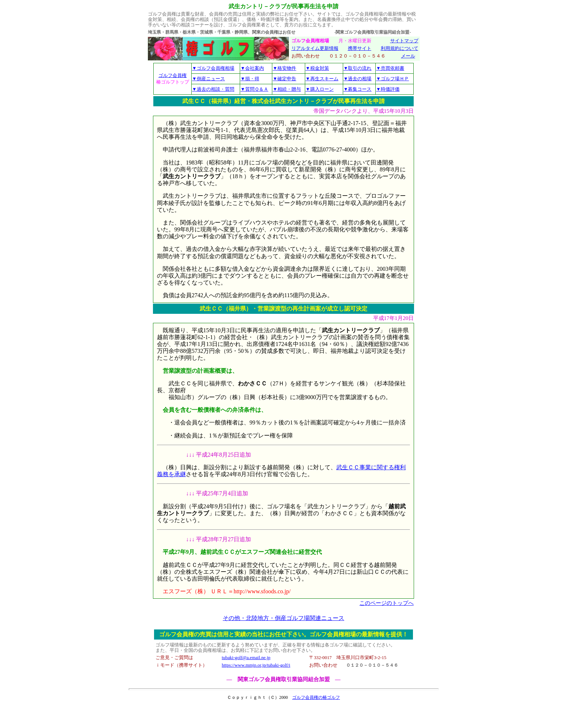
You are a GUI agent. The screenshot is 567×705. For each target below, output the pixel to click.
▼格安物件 (284, 68)
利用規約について (399, 48)
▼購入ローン (320, 89)
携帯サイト (359, 48)
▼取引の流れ (358, 68)
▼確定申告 (284, 78)
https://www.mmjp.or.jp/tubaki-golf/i (256, 665)
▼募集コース (358, 89)
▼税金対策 (317, 68)
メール (408, 56)
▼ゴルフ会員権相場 (213, 68)
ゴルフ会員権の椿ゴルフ (316, 697)
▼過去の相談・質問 (213, 89)
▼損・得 (249, 78)
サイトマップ (404, 40)
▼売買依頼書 (390, 68)
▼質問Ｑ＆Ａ (254, 89)
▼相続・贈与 (287, 89)
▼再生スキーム (322, 78)
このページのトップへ (386, 603)
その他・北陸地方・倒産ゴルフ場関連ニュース (283, 618)
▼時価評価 (388, 89)
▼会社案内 (252, 68)
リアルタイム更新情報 (314, 48)
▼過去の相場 (358, 78)
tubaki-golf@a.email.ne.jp (246, 657)
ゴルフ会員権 (172, 75)
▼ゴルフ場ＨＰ (392, 78)
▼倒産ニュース (208, 78)
